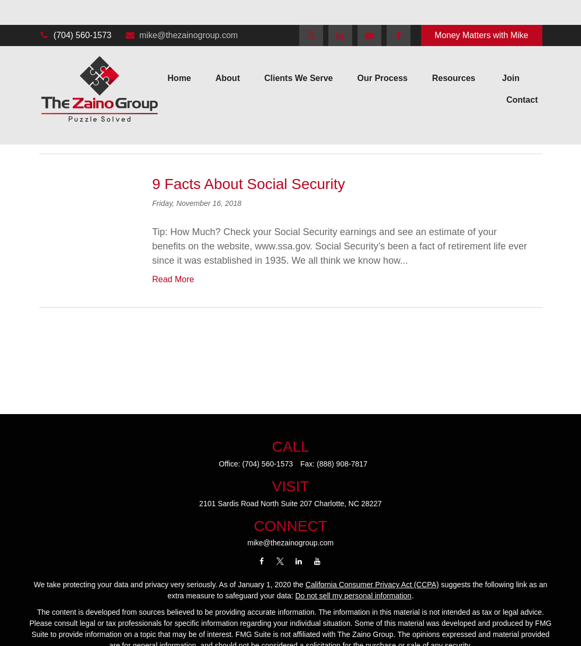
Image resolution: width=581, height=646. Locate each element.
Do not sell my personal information (353, 595)
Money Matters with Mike (482, 10)
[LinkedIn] (340, 10)
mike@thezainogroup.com (181, 10)
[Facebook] (398, 10)
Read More (173, 279)
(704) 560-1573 (75, 10)
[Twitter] (311, 10)
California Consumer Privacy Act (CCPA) (372, 584)
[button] (179, 54)
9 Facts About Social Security (248, 184)
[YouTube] (369, 10)
